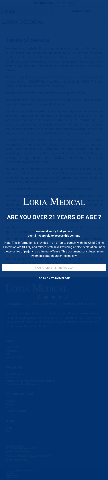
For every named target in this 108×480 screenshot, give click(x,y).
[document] (54, 240)
